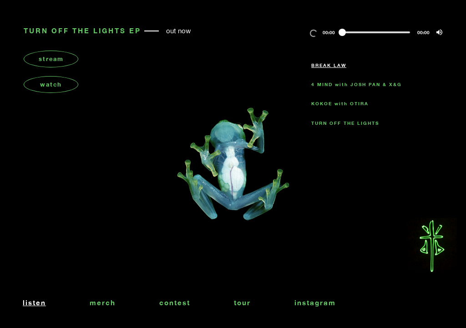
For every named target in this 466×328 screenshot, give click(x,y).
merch (103, 302)
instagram (315, 302)
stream (51, 58)
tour (242, 302)
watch (51, 84)
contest (174, 302)
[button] (439, 32)
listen (34, 302)
